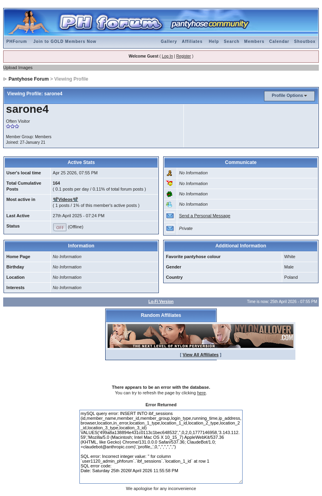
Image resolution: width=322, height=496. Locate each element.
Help (214, 41)
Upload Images (18, 67)
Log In (167, 56)
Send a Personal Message (204, 215)
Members (254, 41)
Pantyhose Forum (28, 79)
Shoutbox (305, 41)
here (201, 392)
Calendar (279, 41)
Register (183, 56)
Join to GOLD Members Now (64, 41)
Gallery (169, 41)
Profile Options (287, 95)
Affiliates (192, 41)
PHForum (16, 41)
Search (231, 41)
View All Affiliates (201, 354)
